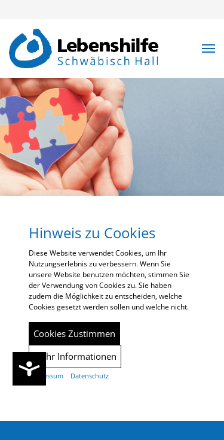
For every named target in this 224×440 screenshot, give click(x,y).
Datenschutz (89, 376)
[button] (208, 48)
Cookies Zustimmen (74, 333)
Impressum (46, 376)
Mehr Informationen (74, 356)
